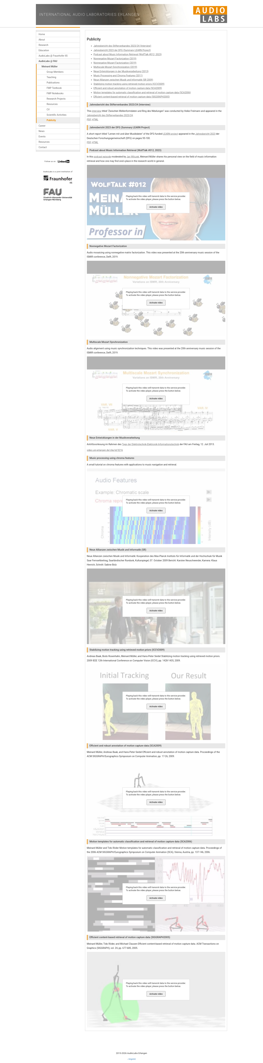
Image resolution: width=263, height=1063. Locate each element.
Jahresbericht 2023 (205, 133)
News (41, 131)
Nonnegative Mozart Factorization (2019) (115, 58)
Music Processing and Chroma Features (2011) (118, 75)
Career (42, 125)
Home (42, 34)
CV (48, 109)
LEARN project (170, 133)
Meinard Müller (50, 66)
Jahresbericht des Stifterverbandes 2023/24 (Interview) (122, 45)
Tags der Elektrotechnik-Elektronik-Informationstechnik (150, 444)
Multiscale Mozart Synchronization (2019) (115, 67)
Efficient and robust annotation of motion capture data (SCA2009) (128, 88)
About (42, 39)
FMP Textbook (54, 88)
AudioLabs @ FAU (48, 61)
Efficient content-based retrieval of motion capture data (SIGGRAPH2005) (132, 96)
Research (43, 45)
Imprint (132, 1059)
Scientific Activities (56, 115)
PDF (89, 119)
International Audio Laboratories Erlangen (89, 14)
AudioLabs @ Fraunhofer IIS (53, 55)
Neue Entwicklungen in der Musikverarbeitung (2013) (121, 71)
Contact (43, 147)
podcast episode (102, 156)
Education (44, 50)
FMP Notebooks (55, 93)
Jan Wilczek (133, 156)
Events (42, 136)
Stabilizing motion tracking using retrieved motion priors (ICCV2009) (129, 84)
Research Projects (56, 98)
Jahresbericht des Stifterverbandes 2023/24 (110, 115)
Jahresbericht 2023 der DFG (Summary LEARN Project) (122, 50)
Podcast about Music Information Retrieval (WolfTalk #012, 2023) (128, 54)
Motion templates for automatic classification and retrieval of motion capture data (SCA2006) (142, 92)
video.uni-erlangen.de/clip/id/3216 (105, 450)
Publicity (51, 120)
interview (96, 111)
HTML (95, 119)
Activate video (156, 207)
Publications (53, 82)
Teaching (51, 77)
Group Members (55, 72)
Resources (52, 104)
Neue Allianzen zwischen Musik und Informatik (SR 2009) (123, 79)
